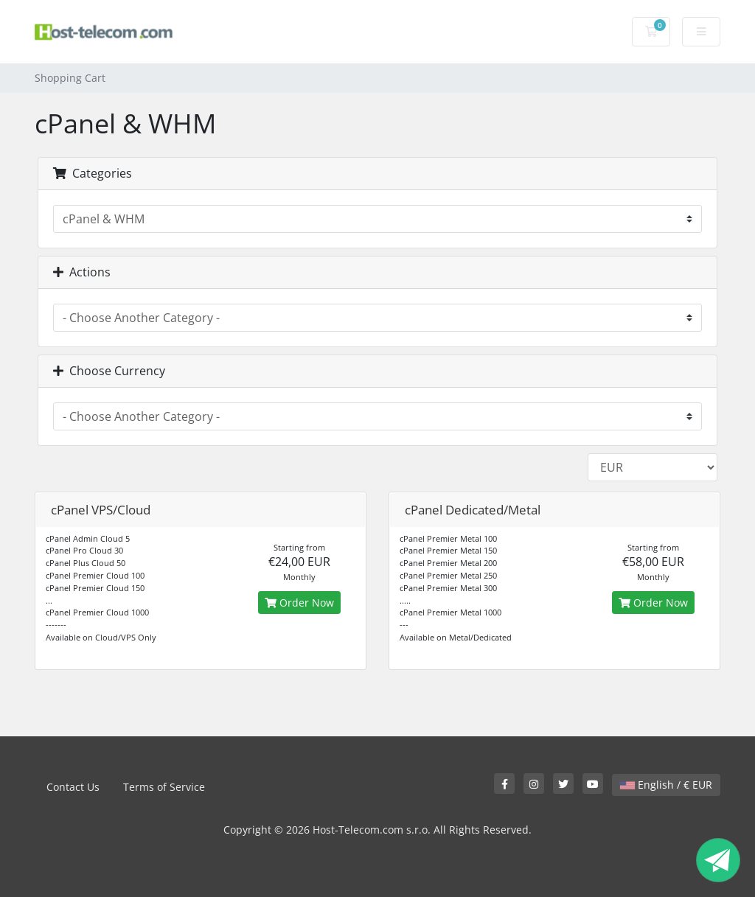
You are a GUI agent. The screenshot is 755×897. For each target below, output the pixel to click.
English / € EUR (666, 785)
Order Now (299, 603)
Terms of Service (164, 787)
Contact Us (73, 787)
